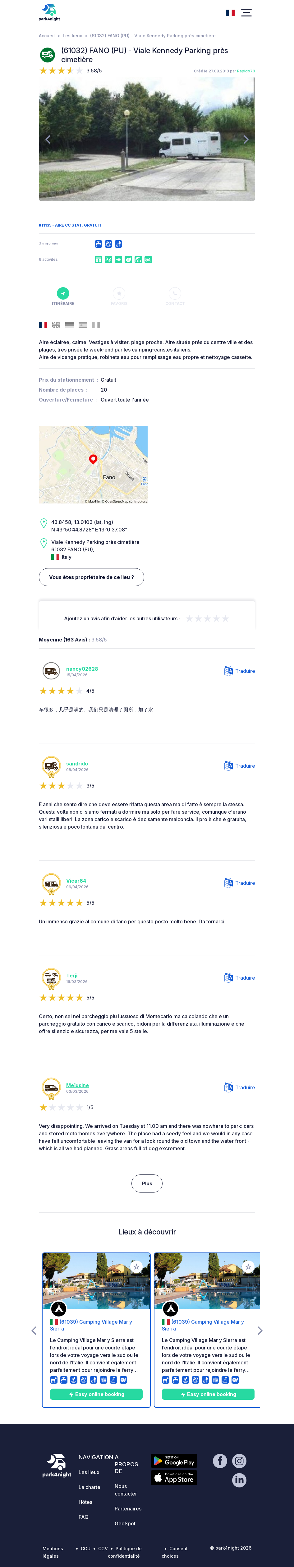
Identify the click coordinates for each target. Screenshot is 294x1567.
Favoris (119, 296)
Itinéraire (63, 296)
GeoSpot (125, 1523)
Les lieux (72, 35)
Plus (147, 1183)
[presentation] (47, 139)
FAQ (84, 1517)
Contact (175, 296)
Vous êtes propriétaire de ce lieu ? (91, 577)
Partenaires (128, 1508)
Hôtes (85, 1502)
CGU (85, 1548)
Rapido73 (246, 71)
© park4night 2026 (230, 1548)
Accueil (47, 35)
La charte (89, 1487)
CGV (103, 1548)
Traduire (239, 671)
